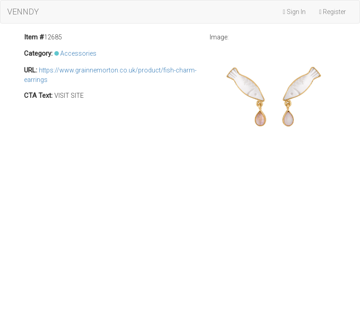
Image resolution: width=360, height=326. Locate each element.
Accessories (78, 53)
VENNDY (23, 11)
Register (332, 11)
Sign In (294, 11)
